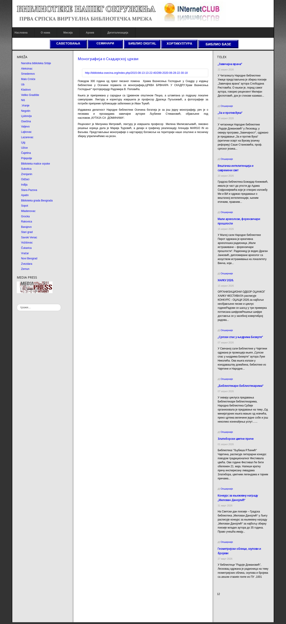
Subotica (26, 168)
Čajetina (26, 152)
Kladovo (26, 89)
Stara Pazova (29, 190)
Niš (23, 100)
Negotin (25, 110)
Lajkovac (26, 131)
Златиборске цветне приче (236, 439)
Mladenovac (28, 211)
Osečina (26, 121)
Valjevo (25, 126)
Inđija (24, 184)
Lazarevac (27, 137)
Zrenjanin (26, 174)
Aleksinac (26, 68)
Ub (22, 84)
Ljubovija (26, 116)
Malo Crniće (28, 79)
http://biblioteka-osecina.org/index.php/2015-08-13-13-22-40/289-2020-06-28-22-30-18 (136, 72)
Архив (90, 32)
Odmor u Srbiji (225, 616)
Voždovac (27, 242)
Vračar (25, 253)
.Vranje (25, 105)
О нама (45, 32)
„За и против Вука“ (230, 113)
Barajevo (26, 226)
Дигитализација (117, 32)
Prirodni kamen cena (229, 604)
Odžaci (25, 179)
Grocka (25, 216)
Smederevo (28, 73)
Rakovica (26, 221)
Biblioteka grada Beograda (37, 200)
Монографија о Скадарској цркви (108, 58)
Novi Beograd (29, 258)
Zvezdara (26, 263)
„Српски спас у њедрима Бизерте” (240, 337)
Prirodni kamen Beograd (231, 612)
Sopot (24, 205)
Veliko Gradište (30, 95)
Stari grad (27, 232)
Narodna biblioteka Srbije (36, 63)
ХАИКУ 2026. (226, 280)
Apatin (25, 195)
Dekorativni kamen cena (231, 608)
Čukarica (26, 248)
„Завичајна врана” (230, 64)
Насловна (21, 32)
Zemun (25, 269)
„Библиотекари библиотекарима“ (240, 386)
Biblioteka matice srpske (35, 163)
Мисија (67, 32)
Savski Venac (29, 237)
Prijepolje (26, 158)
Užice (24, 147)
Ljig (23, 142)
